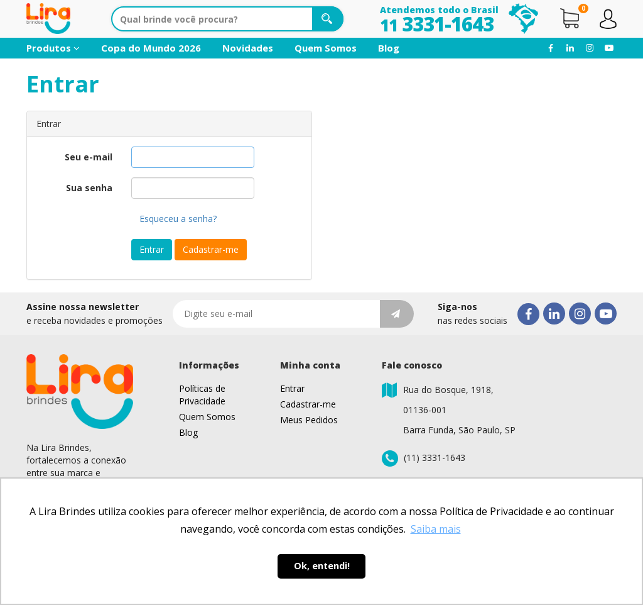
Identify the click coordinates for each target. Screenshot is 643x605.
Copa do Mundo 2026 (151, 48)
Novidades (247, 48)
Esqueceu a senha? (178, 219)
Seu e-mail (88, 157)
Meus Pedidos (309, 420)
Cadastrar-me (211, 249)
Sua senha (89, 188)
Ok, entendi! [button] (322, 566)
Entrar (151, 249)
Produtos (53, 48)
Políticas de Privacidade (202, 394)
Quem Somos (325, 48)
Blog (388, 48)
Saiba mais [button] (436, 529)
